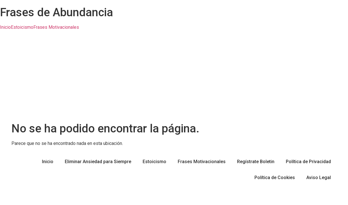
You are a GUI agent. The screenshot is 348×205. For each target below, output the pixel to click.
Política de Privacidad (308, 161)
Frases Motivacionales (56, 27)
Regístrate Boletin (255, 161)
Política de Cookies (274, 177)
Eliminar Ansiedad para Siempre (98, 161)
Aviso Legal (318, 177)
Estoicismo (22, 27)
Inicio (5, 27)
